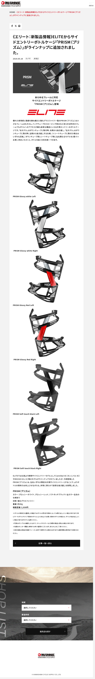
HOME (12, 12)
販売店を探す (53, 631)
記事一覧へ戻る (33, 543)
